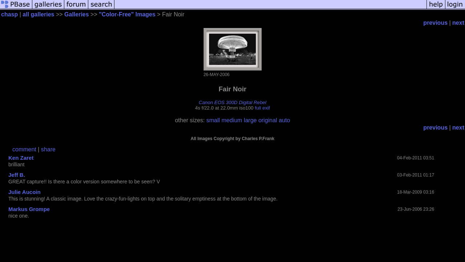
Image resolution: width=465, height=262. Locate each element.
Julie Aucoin (24, 192)
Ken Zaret (20, 158)
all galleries (38, 14)
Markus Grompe (29, 209)
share (48, 149)
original (267, 120)
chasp (9, 14)
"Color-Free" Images (127, 14)
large (250, 120)
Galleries (76, 14)
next (458, 23)
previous (435, 23)
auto (284, 120)
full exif (262, 108)
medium (232, 120)
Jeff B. (16, 175)
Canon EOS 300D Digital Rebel (232, 102)
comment (24, 149)
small (213, 120)
